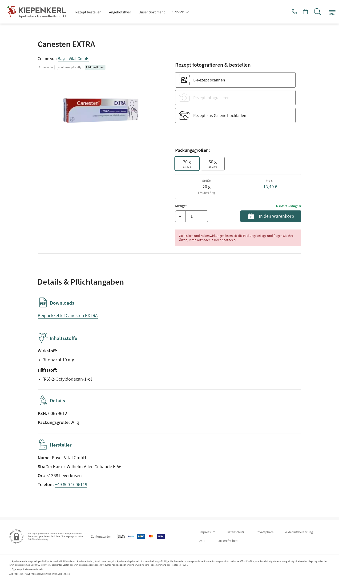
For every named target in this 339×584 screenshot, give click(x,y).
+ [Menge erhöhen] (203, 216)
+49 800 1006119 (71, 488)
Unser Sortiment (152, 12)
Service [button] (178, 11)
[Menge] (191, 216)
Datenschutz (235, 532)
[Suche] (313, 11)
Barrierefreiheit (227, 541)
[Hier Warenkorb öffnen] (300, 12)
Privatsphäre (265, 532)
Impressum (207, 532)
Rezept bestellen (88, 12)
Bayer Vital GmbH (73, 58)
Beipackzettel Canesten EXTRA (68, 315)
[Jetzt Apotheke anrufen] (287, 12)
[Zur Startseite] (38, 11)
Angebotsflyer (120, 12)
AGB (202, 541)
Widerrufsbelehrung (299, 532)
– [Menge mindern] (180, 216)
